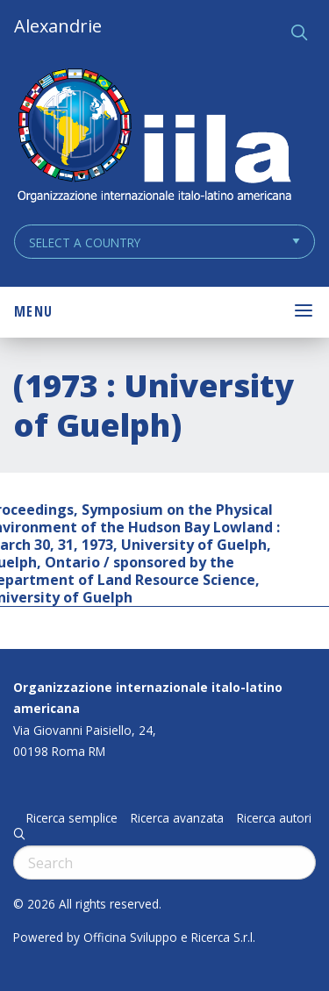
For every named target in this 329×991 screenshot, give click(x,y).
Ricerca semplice (72, 818)
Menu (33, 311)
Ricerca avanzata (177, 818)
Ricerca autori (274, 818)
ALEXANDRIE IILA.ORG (153, 137)
